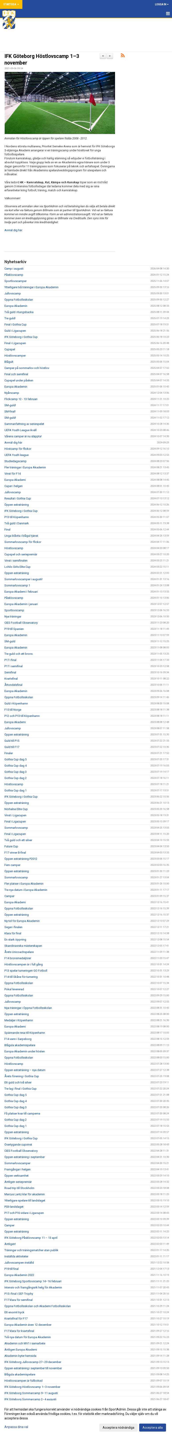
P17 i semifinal (13, 666)
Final (7, 529)
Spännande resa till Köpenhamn (24, 1032)
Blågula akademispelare (19, 1045)
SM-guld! (10, 405)
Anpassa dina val (16, 1427)
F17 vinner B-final (15, 852)
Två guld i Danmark (16, 523)
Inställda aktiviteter (16, 1256)
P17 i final (10, 660)
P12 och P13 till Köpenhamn (22, 716)
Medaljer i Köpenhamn (18, 1020)
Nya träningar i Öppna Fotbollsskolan (28, 1008)
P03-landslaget (13, 1206)
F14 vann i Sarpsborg (17, 1039)
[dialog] (86, 1418)
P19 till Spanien (14, 629)
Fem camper (12, 865)
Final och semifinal (16, 374)
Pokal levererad (14, 989)
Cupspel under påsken (18, 380)
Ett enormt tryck (14, 1312)
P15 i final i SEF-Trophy (18, 1293)
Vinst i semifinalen (15, 560)
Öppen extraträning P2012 (20, 858)
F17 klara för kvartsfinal (19, 1331)
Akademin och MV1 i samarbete (24, 1343)
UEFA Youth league (16, 455)
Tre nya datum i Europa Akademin (25, 890)
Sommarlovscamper (17, 1163)
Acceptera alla (153, 1427)
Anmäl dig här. (13, 230)
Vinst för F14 (12, 473)
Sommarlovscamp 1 (17, 585)
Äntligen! (10, 1244)
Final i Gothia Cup (15, 324)
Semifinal (10, 672)
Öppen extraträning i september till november (33, 1368)
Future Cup (11, 846)
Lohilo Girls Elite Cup (17, 566)
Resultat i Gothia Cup (17, 498)
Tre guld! (10, 318)
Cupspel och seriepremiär (20, 554)
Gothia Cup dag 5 (15, 759)
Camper (9, 896)
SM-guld (9, 641)
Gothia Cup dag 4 (15, 765)
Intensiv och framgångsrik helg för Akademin (33, 1287)
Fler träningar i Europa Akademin (25, 467)
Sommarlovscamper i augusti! (23, 579)
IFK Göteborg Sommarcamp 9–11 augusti (31, 1393)
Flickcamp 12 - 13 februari (20, 399)
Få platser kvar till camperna (22, 1113)
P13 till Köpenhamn (16, 517)
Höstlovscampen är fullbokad (23, 1380)
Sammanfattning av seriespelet (24, 424)
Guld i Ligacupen (15, 330)
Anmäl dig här (13, 442)
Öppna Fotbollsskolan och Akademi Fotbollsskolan (37, 1306)
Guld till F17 (11, 747)
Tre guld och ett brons (18, 653)
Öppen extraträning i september (24, 1157)
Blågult (8, 361)
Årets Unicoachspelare (19, 952)
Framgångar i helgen (17, 1169)
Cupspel (9, 349)
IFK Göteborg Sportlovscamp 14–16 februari (32, 1281)
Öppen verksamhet (16, 1175)
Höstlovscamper (15, 355)
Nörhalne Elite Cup (16, 809)
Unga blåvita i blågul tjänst (21, 535)
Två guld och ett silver (18, 840)
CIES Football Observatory (21, 622)
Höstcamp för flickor (17, 448)
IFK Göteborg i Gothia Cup (21, 337)
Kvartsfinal (11, 678)
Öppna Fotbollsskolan (18, 299)
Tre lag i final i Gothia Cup (20, 1088)
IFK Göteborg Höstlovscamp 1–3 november (32, 1387)
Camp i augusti (13, 268)
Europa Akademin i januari (21, 604)
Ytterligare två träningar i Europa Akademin (31, 287)
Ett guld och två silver (17, 1082)
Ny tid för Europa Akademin (22, 921)
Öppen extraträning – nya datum (24, 1070)
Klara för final (12, 933)
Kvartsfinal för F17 (15, 1318)
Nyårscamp (11, 393)
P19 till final (11, 1268)
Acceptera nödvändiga (118, 1427)
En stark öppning (15, 939)
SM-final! (10, 411)
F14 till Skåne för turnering (21, 976)
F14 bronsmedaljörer (17, 958)
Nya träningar (12, 616)
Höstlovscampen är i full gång (23, 964)
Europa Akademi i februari (21, 591)
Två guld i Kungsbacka (18, 312)
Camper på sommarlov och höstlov (26, 368)
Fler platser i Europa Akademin (23, 883)
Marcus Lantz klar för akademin (24, 1194)
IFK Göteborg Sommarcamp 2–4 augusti (30, 1399)
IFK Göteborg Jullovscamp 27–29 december (32, 1362)
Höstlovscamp (13, 548)
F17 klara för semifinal (18, 1300)
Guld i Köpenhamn (16, 703)
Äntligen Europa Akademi (20, 1349)
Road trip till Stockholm (19, 1188)
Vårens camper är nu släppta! (23, 436)
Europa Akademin (15, 306)
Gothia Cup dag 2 (15, 778)
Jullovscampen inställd (19, 1262)
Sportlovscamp (14, 610)
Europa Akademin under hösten (24, 1051)
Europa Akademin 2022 (19, 1275)
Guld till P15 (11, 740)
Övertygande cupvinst (18, 1144)
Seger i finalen (13, 927)
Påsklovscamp (13, 274)
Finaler (8, 753)
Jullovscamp (12, 293)
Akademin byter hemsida (20, 1355)
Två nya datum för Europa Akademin (27, 1337)
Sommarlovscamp (16, 827)
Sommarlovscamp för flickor (22, 542)
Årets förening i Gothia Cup (21, 1076)
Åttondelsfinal (13, 684)
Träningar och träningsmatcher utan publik (31, 1250)
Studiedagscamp (15, 461)
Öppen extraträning (16, 504)
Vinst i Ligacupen (15, 815)
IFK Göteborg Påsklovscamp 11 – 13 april (30, 1237)
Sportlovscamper (15, 281)
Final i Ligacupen (15, 343)
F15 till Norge (12, 709)
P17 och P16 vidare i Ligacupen (24, 1213)
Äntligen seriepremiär (18, 1182)
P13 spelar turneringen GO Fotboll (25, 970)
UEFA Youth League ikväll (20, 430)
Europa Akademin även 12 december (27, 1324)
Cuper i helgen (13, 486)
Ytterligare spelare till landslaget (24, 1200)
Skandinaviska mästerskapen (23, 945)
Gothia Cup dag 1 (15, 790)
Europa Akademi (15, 479)
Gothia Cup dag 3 (15, 771)
